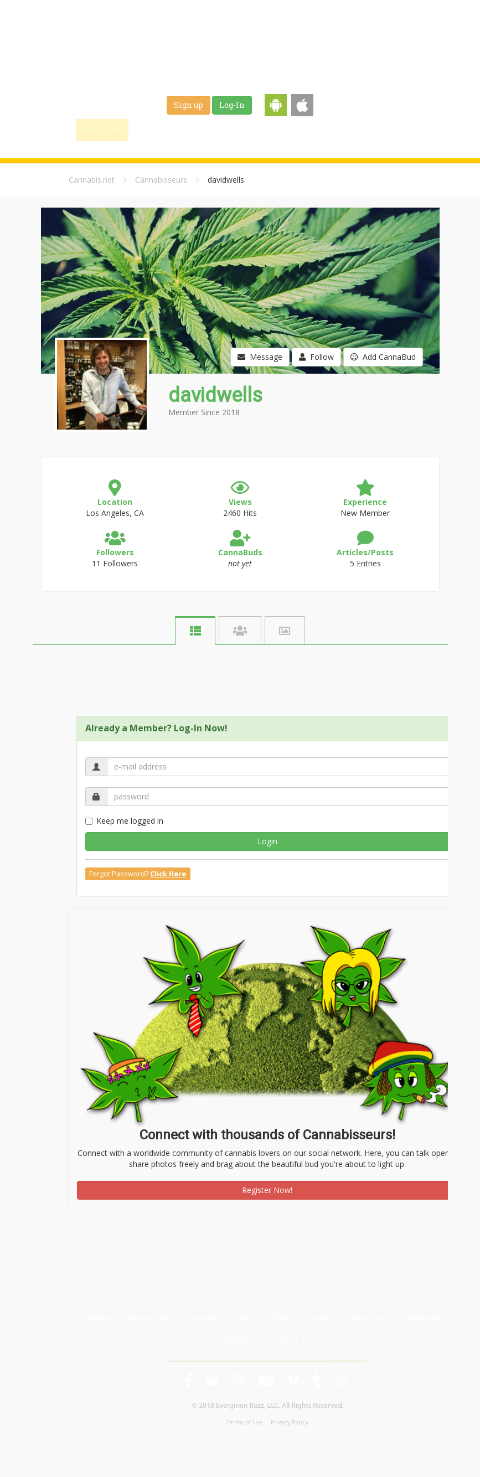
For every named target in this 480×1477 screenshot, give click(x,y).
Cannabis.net (92, 179)
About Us (368, 1317)
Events (370, 129)
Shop (331, 129)
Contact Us (290, 1338)
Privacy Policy (289, 1422)
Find (153, 129)
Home (99, 1317)
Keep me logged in (124, 820)
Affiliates (237, 1338)
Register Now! (267, 1190)
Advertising (421, 1317)
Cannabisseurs (161, 179)
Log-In (232, 105)
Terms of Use (244, 1422)
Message (260, 357)
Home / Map (102, 129)
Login (267, 841)
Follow (316, 357)
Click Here (168, 874)
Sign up (188, 105)
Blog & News (204, 129)
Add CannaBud (383, 357)
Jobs (296, 129)
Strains (257, 129)
